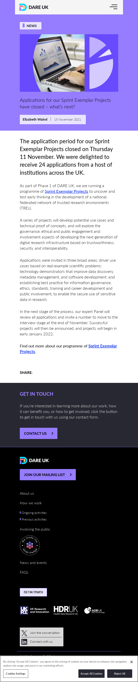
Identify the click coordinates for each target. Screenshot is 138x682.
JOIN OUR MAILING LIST (44, 474)
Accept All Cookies (91, 673)
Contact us (35, 433)
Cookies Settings (15, 673)
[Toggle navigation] (113, 6)
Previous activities (34, 519)
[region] (69, 669)
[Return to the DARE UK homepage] (33, 7)
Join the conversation (40, 632)
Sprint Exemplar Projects (66, 191)
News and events (33, 562)
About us (27, 493)
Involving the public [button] (35, 529)
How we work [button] (31, 502)
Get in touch (33, 592)
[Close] (131, 662)
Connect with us (37, 641)
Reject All (119, 673)
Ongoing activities (34, 512)
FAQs (24, 572)
